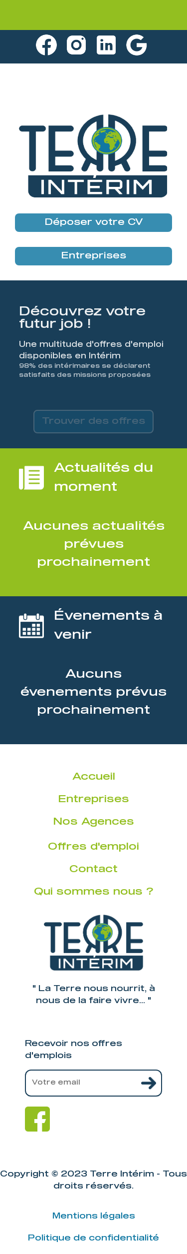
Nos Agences (93, 822)
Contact (93, 869)
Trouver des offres (93, 421)
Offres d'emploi (93, 847)
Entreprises (93, 255)
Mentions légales (93, 1216)
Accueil (93, 777)
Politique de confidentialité (93, 1238)
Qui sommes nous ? (93, 892)
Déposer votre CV (93, 222)
